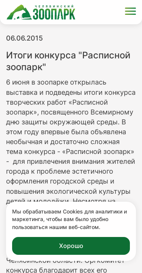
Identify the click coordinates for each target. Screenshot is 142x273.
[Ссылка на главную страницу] (41, 12)
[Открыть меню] (130, 12)
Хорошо (71, 245)
